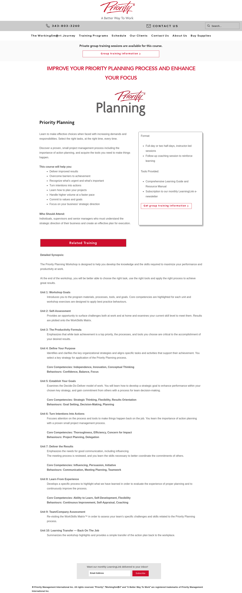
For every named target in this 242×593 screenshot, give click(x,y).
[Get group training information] (166, 206)
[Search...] (222, 26)
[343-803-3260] (71, 25)
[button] (174, 26)
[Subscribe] (140, 573)
